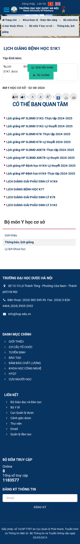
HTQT (9, 373)
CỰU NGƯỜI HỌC (17, 379)
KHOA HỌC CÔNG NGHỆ (22, 368)
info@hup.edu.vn (17, 314)
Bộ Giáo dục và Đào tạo (23, 402)
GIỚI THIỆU (13, 341)
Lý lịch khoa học (15, 249)
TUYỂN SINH (14, 352)
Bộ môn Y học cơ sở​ (40, 26)
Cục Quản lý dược (19, 412)
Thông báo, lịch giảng (19, 242)
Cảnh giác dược (18, 418)
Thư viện (13, 423)
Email (11, 429)
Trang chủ (9, 20)
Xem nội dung (42, 67)
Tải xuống (41, 75)
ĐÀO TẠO (12, 357)
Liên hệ (41, 3)
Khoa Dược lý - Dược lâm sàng (40, 20)
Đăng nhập (28, 3)
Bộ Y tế (12, 407)
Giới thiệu (11, 235)
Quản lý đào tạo (18, 434)
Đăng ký (40, 507)
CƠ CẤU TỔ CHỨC (17, 347)
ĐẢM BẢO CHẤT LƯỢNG (22, 363)
